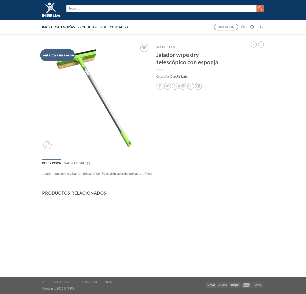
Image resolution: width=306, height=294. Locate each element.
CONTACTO (119, 27)
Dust (173, 47)
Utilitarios (183, 76)
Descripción (52, 163)
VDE (103, 27)
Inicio (47, 27)
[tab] (52, 163)
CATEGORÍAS (65, 27)
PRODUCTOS (87, 27)
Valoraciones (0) (77, 163)
